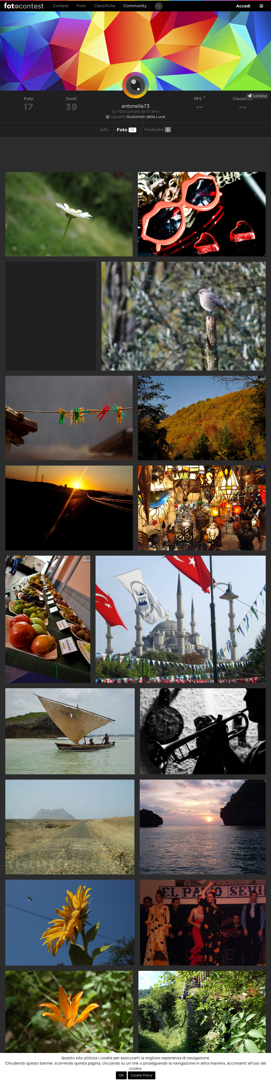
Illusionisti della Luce (146, 117)
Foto (81, 6)
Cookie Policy (141, 1075)
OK (121, 1075)
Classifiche (104, 6)
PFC (199, 98)
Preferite (157, 129)
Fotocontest (24, 6)
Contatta (257, 96)
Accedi (243, 6)
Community (135, 6)
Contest (61, 6)
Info (104, 130)
